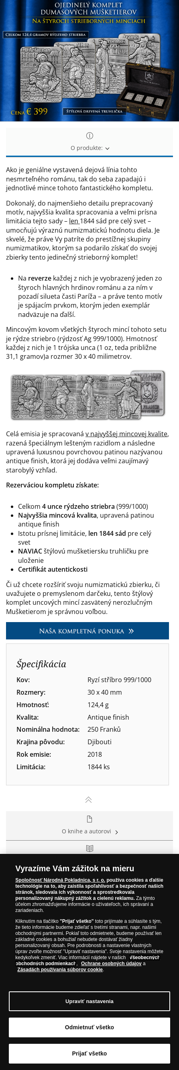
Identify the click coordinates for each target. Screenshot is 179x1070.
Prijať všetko (89, 1053)
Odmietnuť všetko (89, 1027)
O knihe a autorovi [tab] (89, 825)
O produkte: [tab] (89, 142)
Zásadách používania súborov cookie (60, 969)
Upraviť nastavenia (89, 1001)
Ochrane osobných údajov (111, 963)
